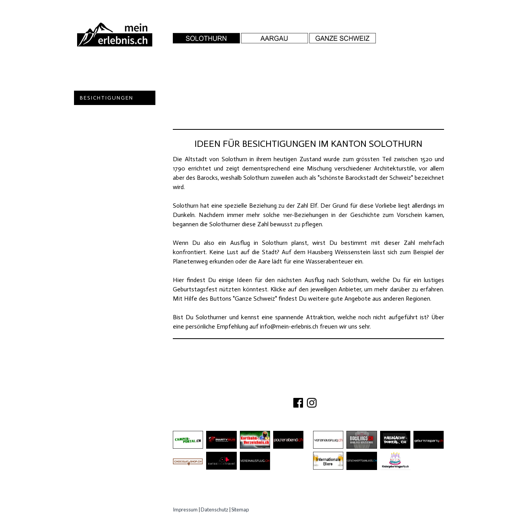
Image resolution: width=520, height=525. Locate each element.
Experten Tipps (105, 155)
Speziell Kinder (106, 126)
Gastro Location (109, 112)
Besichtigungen (106, 98)
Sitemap (240, 509)
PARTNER (321, 389)
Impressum (185, 509)
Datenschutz (214, 509)
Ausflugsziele (104, 83)
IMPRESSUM (357, 389)
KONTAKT (289, 389)
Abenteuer (97, 69)
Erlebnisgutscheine (113, 141)
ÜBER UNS (256, 389)
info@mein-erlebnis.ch (289, 326)
